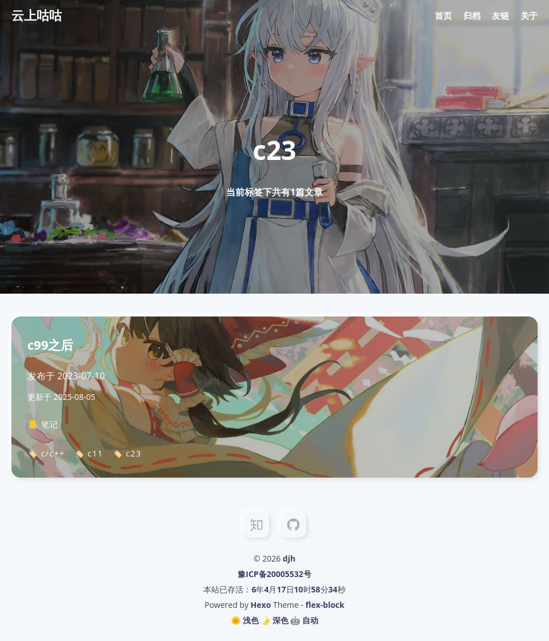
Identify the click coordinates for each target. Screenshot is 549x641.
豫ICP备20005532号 (274, 573)
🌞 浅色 (245, 620)
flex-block (325, 604)
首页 (443, 15)
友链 (500, 15)
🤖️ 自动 (304, 620)
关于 (529, 15)
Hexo (261, 604)
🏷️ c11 (88, 453)
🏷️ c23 (127, 453)
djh (289, 558)
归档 (471, 15)
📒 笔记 (43, 424)
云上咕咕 (36, 14)
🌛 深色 (274, 620)
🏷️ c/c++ (46, 453)
